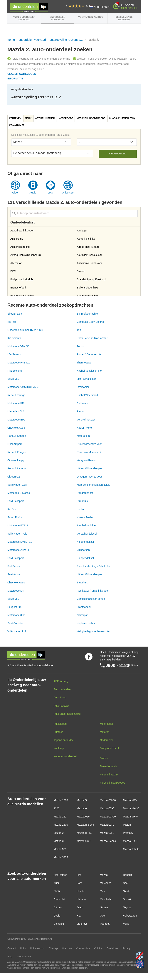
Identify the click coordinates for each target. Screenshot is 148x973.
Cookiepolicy (83, 948)
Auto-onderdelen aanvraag (24, 18)
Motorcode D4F (16, 590)
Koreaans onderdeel (65, 756)
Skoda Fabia (14, 313)
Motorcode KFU (16, 403)
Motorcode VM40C (18, 346)
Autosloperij (60, 723)
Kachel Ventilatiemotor (89, 370)
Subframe (82, 403)
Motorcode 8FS (16, 615)
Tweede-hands (108, 766)
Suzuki (127, 899)
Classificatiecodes (21, 73)
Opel (102, 915)
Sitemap (53, 948)
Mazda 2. (59, 832)
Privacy (126, 948)
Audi (56, 883)
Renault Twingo (16, 395)
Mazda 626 (83, 816)
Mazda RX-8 (130, 841)
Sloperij (104, 758)
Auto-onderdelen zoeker (67, 713)
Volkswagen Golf (17, 484)
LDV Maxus (14, 354)
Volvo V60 (13, 378)
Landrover (82, 923)
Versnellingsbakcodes (112, 782)
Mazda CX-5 (107, 808)
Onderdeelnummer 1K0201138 (25, 329)
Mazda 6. (82, 808)
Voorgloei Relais (86, 460)
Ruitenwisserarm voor (89, 444)
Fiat (79, 874)
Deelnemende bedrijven (123, 18)
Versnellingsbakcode (91, 118)
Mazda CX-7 (107, 824)
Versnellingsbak (86, 419)
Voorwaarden (24, 956)
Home (11, 39)
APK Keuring (61, 681)
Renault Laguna (16, 468)
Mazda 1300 (61, 824)
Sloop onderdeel (109, 748)
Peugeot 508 (14, 606)
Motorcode (65, 118)
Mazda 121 (60, 816)
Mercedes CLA (16, 411)
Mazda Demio (108, 841)
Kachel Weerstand (87, 395)
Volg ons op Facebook (88, 656)
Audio (33, 192)
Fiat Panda (13, 566)
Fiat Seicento (15, 370)
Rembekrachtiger (87, 525)
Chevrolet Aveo (16, 427)
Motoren (104, 731)
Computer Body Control (90, 321)
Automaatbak (61, 705)
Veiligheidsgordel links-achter (93, 631)
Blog (9, 956)
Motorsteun (83, 435)
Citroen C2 (13, 476)
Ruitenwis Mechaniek (89, 452)
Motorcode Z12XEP (18, 549)
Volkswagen (130, 915)
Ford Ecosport (15, 501)
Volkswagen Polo (17, 533)
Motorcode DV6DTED (19, 541)
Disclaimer (112, 948)
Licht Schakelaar (86, 378)
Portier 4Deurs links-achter (92, 338)
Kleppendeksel (85, 541)
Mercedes (105, 883)
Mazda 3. (59, 841)
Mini (102, 891)
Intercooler (83, 386)
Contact (11, 948)
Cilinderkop (83, 549)
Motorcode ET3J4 (17, 525)
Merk (28, 118)
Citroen (58, 907)
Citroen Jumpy (15, 460)
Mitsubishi (105, 899)
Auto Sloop (60, 697)
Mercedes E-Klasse (18, 492)
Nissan (104, 907)
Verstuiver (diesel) (87, 533)
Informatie (15, 78)
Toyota (127, 907)
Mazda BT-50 (84, 832)
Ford (79, 883)
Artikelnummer (45, 118)
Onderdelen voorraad (57, 18)
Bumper (58, 731)
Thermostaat (84, 362)
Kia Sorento (14, 338)
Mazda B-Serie (85, 824)
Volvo (126, 923)
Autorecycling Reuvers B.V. (66, 39)
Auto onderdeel (62, 689)
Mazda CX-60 (108, 816)
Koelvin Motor (85, 427)
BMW (57, 891)
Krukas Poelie (85, 517)
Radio (80, 411)
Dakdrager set (85, 492)
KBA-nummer (17, 125)
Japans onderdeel (64, 740)
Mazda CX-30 (108, 800)
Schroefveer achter (88, 313)
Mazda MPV (130, 800)
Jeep (79, 907)
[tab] (15, 118)
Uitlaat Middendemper (89, 468)
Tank (79, 329)
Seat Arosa (13, 574)
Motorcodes (106, 723)
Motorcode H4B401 (18, 362)
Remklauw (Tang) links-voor (93, 590)
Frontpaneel (84, 606)
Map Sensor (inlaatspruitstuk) (93, 484)
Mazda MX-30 (131, 808)
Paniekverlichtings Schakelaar (94, 566)
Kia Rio (11, 321)
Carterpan (82, 615)
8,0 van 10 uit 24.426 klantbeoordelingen (30, 665)
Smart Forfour (15, 517)
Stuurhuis (82, 501)
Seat (125, 883)
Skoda (126, 891)
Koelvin (81, 509)
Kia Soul (12, 509)
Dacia (57, 915)
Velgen (15, 192)
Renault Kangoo (16, 435)
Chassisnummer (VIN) (122, 118)
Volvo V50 (13, 598)
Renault (127, 874)
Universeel (68, 192)
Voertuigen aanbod (90, 17)
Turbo (80, 346)
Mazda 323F (61, 857)
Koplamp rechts (86, 623)
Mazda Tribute (131, 849)
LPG (50, 192)
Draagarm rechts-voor (89, 476)
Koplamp (59, 748)
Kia (78, 915)
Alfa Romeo (60, 874)
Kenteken (15, 118)
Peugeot (105, 923)
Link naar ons (37, 948)
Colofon (98, 948)
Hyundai (81, 899)
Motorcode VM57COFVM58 (23, 386)
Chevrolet (59, 899)
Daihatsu (59, 923)
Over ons (67, 948)
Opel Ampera (15, 444)
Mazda (104, 874)
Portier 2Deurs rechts (89, 354)
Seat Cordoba (15, 623)
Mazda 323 (60, 849)
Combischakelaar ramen (91, 598)
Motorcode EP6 (16, 419)
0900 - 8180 (117, 665)
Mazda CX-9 (107, 832)
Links (23, 948)
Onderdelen (117, 153)
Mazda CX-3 (84, 841)
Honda (80, 891)
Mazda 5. (82, 800)
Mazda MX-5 (130, 816)
